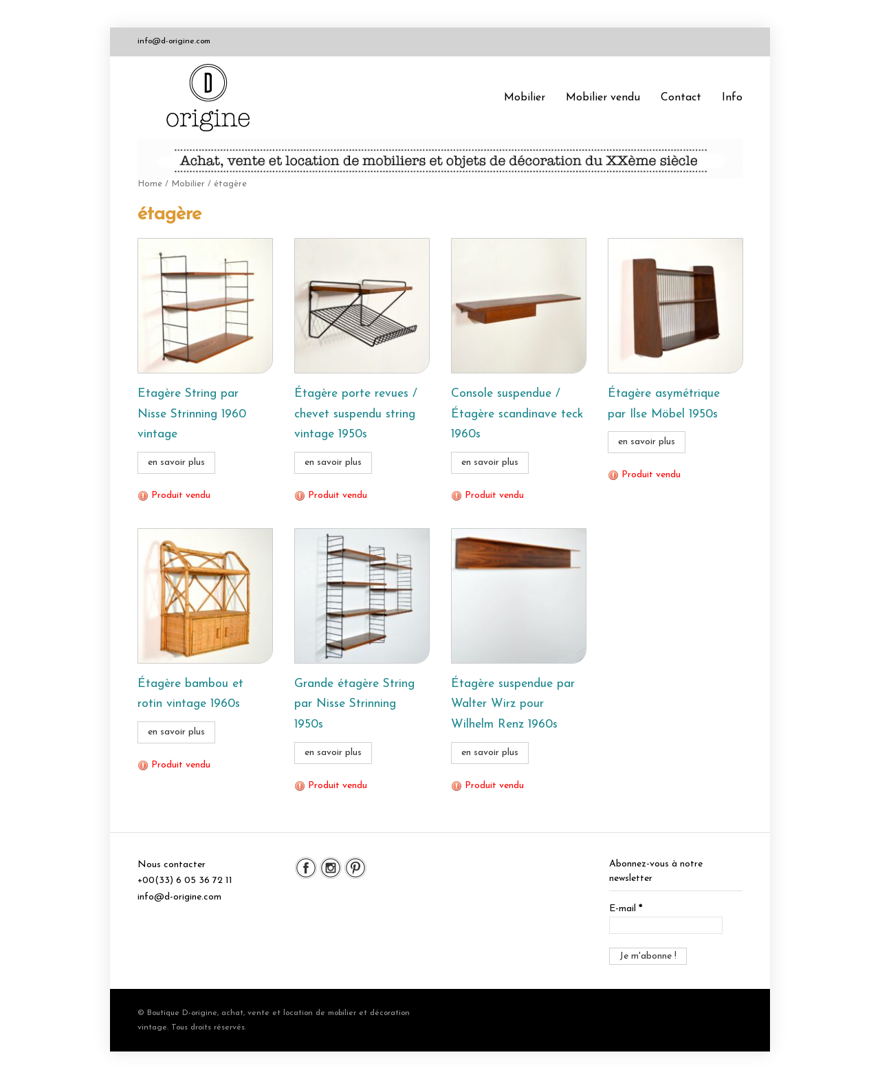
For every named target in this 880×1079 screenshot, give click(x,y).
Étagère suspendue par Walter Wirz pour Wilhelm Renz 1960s (513, 704)
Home (150, 183)
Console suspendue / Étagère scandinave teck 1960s (517, 414)
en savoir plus (176, 462)
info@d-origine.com (174, 41)
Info (732, 97)
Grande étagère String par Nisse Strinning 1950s (354, 704)
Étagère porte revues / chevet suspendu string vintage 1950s (355, 414)
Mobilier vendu (603, 97)
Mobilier (524, 97)
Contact (681, 97)
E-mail (625, 909)
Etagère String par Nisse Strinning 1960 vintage (192, 414)
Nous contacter (172, 865)
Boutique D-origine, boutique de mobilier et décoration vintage (213, 97)
